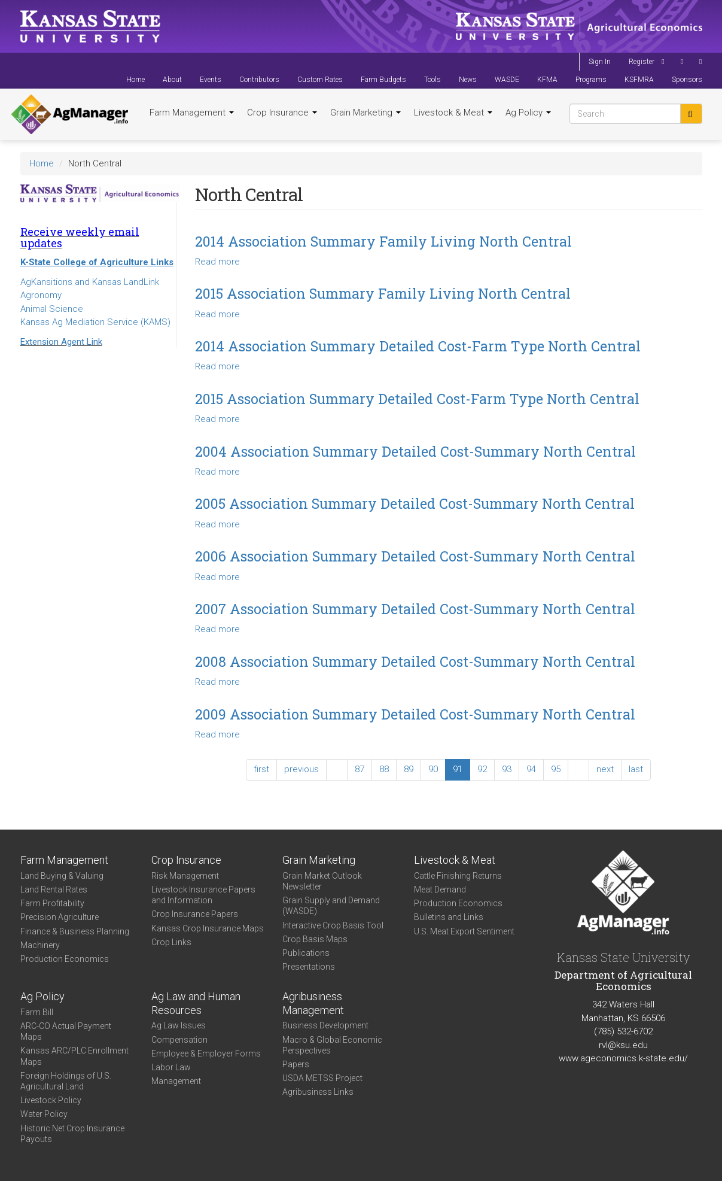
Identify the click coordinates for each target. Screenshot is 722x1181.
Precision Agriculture (59, 917)
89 (408, 769)
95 (555, 769)
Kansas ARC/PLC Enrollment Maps (74, 1056)
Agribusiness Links (318, 1092)
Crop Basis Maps (315, 939)
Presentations (308, 966)
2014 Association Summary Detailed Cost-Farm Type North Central (418, 346)
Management (176, 1081)
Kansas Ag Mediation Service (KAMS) (95, 322)
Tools (432, 79)
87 (359, 769)
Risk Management (185, 876)
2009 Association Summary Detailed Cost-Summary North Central (415, 714)
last (636, 769)
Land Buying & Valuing (61, 876)
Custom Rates (320, 79)
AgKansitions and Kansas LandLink (89, 282)
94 (531, 769)
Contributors (259, 79)
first (261, 769)
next (605, 769)
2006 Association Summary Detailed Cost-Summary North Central (415, 556)
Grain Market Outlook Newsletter (322, 881)
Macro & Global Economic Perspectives (332, 1045)
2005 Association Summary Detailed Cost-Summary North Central (415, 503)
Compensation (179, 1040)
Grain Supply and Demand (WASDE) (331, 905)
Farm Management (192, 112)
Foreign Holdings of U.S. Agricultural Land (65, 1081)
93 (506, 769)
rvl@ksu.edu (623, 1045)
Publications (306, 953)
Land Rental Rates (53, 889)
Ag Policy (528, 112)
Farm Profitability (52, 903)
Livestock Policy (50, 1100)
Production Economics (64, 959)
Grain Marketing (365, 112)
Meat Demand (440, 889)
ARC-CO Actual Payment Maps (65, 1031)
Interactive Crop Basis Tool (332, 925)
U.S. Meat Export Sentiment (464, 931)
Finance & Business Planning (74, 931)
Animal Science (51, 308)
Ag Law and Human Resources (195, 1003)
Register (641, 61)
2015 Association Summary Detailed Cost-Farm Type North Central (417, 399)
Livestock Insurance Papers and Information (203, 895)
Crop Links (171, 942)
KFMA (547, 79)
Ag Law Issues (178, 1025)
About (172, 79)
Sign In (600, 61)
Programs (591, 79)
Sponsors (687, 79)
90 (433, 769)
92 (482, 769)
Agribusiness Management (313, 1003)
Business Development (325, 1025)
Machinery (40, 945)
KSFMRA (639, 79)
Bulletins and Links (448, 917)
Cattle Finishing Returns (458, 876)
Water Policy (44, 1114)
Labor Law (171, 1067)
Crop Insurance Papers (194, 914)
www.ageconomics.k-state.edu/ (623, 1058)
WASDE (507, 79)
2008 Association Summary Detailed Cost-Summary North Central (415, 661)
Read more (217, 261)
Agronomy (41, 295)
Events (210, 79)
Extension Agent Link (61, 341)
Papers (295, 1064)
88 (384, 769)
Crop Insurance (282, 112)
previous (301, 769)
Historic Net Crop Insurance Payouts (72, 1134)
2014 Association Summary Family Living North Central (383, 241)
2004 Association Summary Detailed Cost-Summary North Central (415, 451)
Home (135, 79)
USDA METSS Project (322, 1078)
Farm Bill (36, 1012)
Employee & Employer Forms (206, 1053)
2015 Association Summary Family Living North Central (383, 293)
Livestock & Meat (453, 112)
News (468, 79)
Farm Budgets (383, 79)
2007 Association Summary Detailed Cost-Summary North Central (415, 609)
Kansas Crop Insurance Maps (207, 928)
